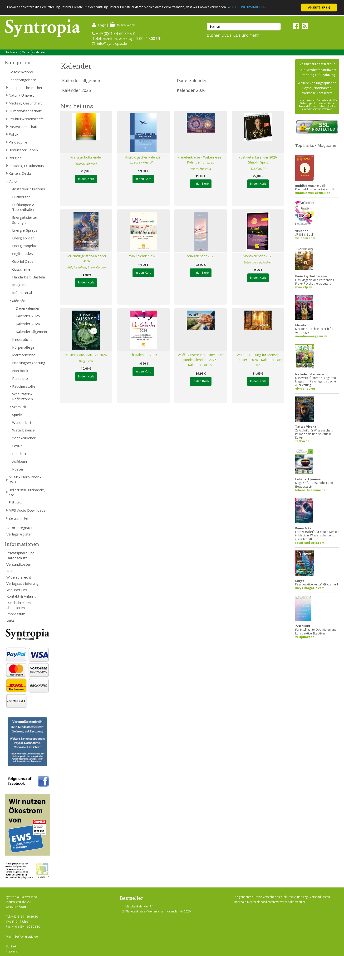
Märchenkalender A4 (139, 906)
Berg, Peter (86, 361)
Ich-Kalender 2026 (143, 354)
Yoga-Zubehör (24, 438)
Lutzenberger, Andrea (258, 262)
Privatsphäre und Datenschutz (20, 555)
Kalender (40, 52)
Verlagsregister (19, 534)
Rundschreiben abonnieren (18, 605)
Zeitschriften (19, 518)
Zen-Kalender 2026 (200, 256)
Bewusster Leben (23, 150)
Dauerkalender (28, 308)
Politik (13, 134)
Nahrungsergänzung (28, 362)
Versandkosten (18, 564)
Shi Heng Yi (258, 168)
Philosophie (18, 142)
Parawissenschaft (23, 126)
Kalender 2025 (28, 315)
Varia (25, 52)
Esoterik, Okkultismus (26, 165)
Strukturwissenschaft (26, 118)
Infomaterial (22, 292)
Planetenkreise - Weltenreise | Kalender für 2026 (200, 159)
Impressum (15, 613)
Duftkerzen (21, 196)
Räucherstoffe (23, 386)
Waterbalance (23, 430)
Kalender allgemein (31, 331)
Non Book (20, 370)
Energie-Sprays (24, 230)
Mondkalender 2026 (258, 256)
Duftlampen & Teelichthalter (23, 207)
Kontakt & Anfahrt (21, 596)
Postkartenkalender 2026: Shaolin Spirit (258, 159)
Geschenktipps (21, 71)
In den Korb (86, 179)
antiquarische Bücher (26, 87)
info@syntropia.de (112, 43)
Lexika (17, 445)
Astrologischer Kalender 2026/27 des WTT (143, 159)
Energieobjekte (24, 245)
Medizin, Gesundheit (25, 103)
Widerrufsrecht (18, 577)
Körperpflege (23, 347)
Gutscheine (21, 269)
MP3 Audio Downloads (27, 510)
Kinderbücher (23, 339)
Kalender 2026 (28, 323)
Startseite (11, 52)
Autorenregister (19, 527)
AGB (10, 570)
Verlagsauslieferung (22, 583)
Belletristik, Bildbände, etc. (27, 492)
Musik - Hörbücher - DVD (25, 479)
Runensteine (22, 378)
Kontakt (11, 946)
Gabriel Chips (23, 261)
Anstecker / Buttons (28, 189)
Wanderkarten (23, 422)
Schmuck (19, 406)
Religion (15, 157)
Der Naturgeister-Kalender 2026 (86, 258)
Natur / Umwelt (21, 95)
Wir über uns (16, 589)
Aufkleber (20, 461)
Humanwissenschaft (25, 111)
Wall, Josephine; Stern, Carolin (86, 267)
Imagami (19, 284)
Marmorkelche (23, 354)
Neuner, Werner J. (86, 163)
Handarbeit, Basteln (28, 277)
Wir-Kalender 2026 (143, 256)
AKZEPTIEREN (319, 7)
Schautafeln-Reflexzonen (22, 396)
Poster (18, 469)
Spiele (17, 414)
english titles (22, 253)
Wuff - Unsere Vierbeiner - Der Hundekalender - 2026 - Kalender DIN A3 (201, 359)
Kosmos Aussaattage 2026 (86, 354)
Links (10, 620)
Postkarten (21, 453)
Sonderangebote (22, 79)
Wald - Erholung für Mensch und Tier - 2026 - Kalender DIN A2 (258, 359)
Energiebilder (23, 238)
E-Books (15, 502)
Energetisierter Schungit (24, 220)
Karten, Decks (20, 173)
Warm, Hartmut (200, 168)
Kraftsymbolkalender (86, 157)
